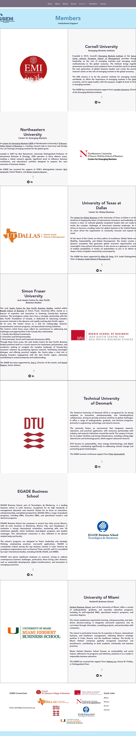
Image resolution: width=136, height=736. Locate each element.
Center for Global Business (85, 217)
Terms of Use (82, 733)
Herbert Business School (80, 607)
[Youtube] (96, 102)
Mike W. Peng (107, 256)
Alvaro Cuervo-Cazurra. (37, 172)
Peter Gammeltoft (116, 454)
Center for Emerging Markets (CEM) (18, 143)
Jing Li (33, 362)
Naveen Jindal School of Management (94, 259)
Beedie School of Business (12, 311)
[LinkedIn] (99, 102)
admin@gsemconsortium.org (24, 708)
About (106, 698)
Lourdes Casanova (121, 89)
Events (106, 706)
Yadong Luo (111, 661)
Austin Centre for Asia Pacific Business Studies (31, 308)
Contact (106, 710)
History (106, 702)
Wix (75, 733)
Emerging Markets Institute (110, 56)
